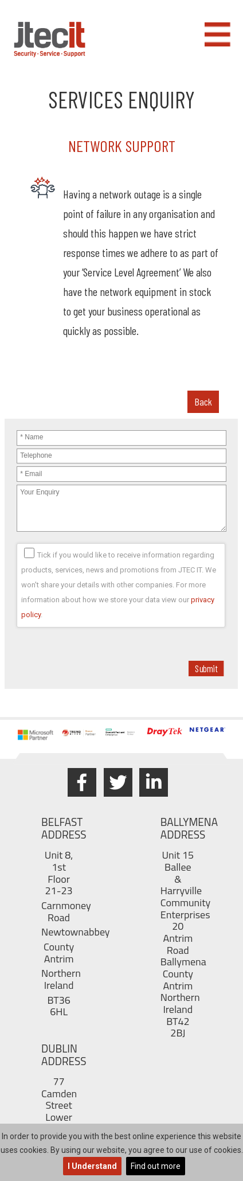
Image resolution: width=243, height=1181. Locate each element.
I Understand (92, 1166)
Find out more (156, 1166)
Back (203, 401)
